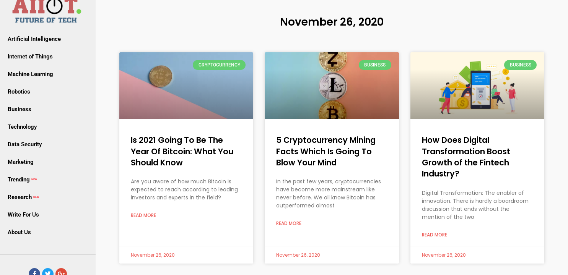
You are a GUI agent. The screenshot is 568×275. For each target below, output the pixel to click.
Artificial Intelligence (34, 39)
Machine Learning (30, 74)
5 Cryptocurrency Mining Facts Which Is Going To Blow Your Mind (326, 151)
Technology (22, 126)
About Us (19, 232)
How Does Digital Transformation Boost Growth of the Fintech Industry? (466, 156)
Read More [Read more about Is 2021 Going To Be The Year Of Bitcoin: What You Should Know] (143, 215)
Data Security (25, 144)
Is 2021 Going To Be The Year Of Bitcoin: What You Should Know (182, 151)
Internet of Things (30, 56)
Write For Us (23, 214)
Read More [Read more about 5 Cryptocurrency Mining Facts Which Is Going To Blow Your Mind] (288, 223)
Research (24, 197)
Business (19, 109)
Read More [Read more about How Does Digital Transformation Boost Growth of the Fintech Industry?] (434, 235)
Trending (23, 179)
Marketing (21, 162)
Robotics (19, 91)
